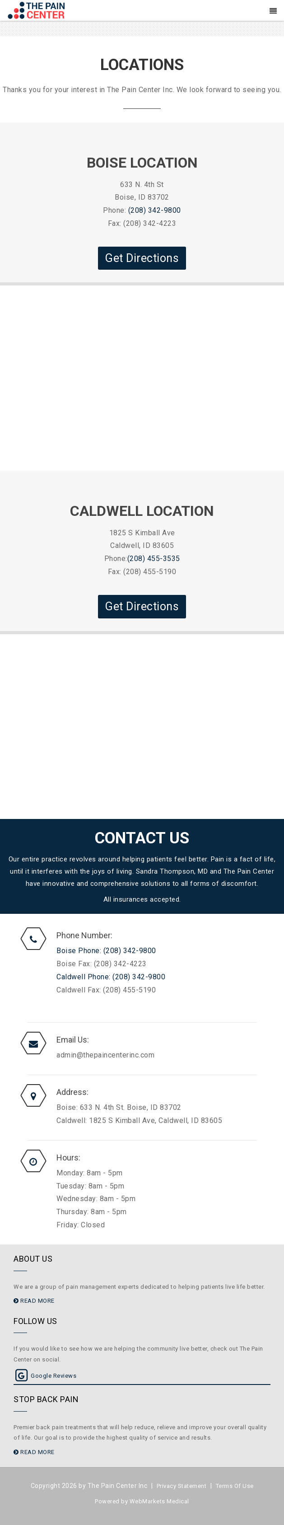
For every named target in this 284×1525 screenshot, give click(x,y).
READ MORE (34, 1300)
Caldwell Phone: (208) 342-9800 (110, 977)
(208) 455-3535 (153, 558)
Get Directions (142, 258)
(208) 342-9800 (154, 210)
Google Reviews (45, 1375)
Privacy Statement (182, 1486)
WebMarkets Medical (159, 1501)
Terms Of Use (235, 1486)
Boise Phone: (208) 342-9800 (106, 950)
